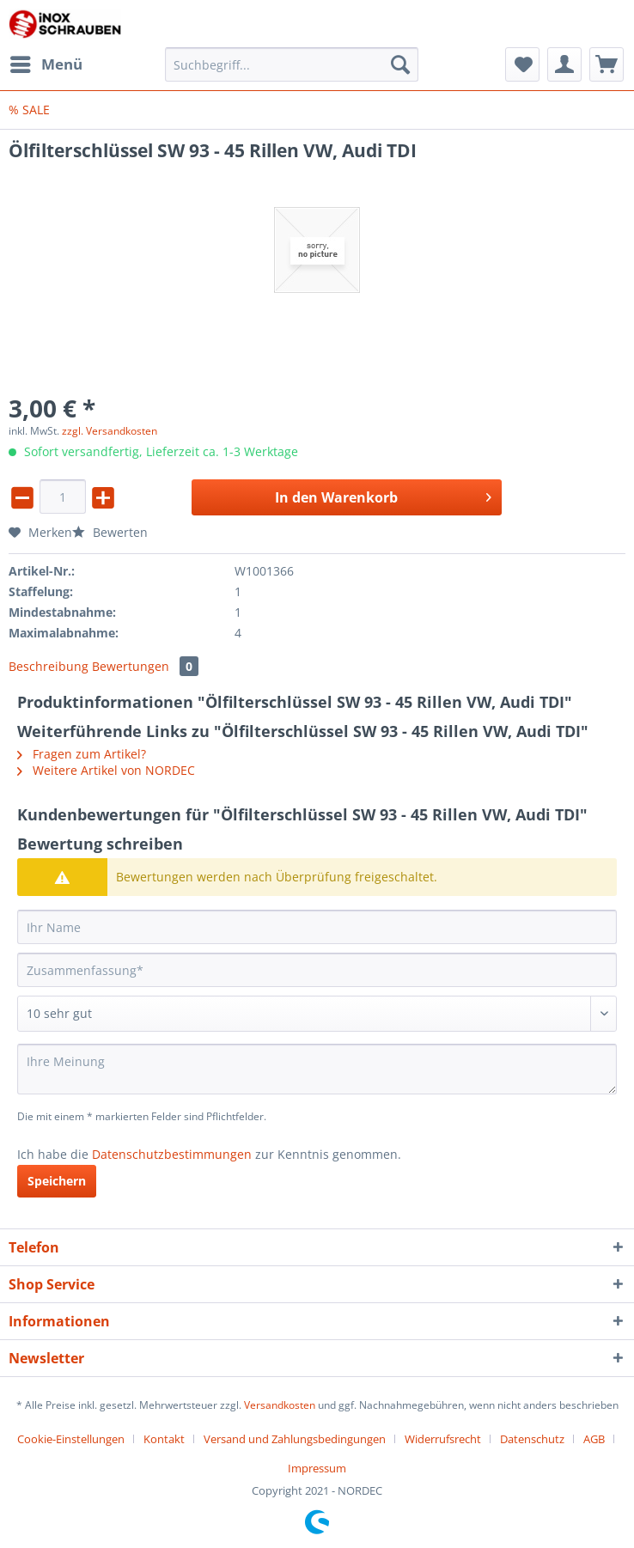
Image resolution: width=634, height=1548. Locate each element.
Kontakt (164, 1439)
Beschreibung (48, 666)
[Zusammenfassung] (317, 970)
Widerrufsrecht (443, 1439)
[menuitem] (45, 64)
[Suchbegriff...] (291, 64)
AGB (594, 1439)
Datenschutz (532, 1439)
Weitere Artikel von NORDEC (106, 770)
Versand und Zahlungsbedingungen (295, 1439)
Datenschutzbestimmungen (172, 1154)
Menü (46, 62)
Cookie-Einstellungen (71, 1439)
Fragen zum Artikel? (81, 754)
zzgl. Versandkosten (109, 431)
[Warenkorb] (606, 64)
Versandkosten (279, 1405)
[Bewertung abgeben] (317, 1014)
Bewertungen (145, 666)
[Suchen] (400, 64)
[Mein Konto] (564, 64)
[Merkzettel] (522, 64)
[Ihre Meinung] (317, 1069)
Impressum (317, 1468)
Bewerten (110, 532)
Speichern (56, 1181)
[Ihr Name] (317, 927)
